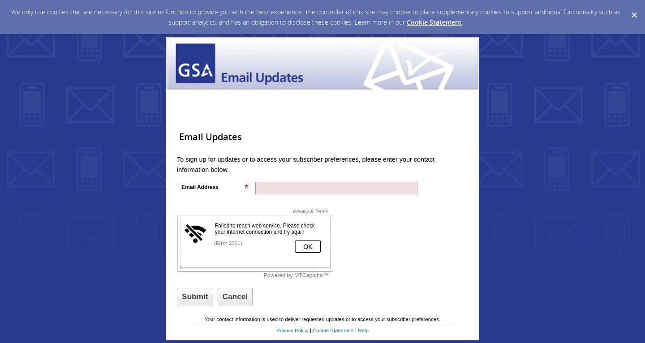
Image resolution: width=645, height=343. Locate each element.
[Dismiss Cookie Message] (634, 8)
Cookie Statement (434, 22)
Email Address (215, 187)
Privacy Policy (292, 330)
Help (363, 330)
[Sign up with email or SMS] (195, 296)
